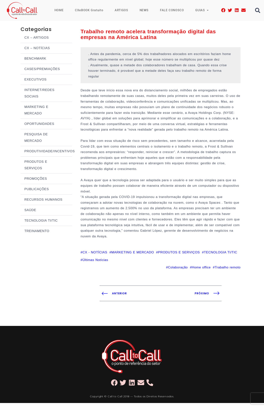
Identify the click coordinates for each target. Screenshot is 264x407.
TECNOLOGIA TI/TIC (41, 221)
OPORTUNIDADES (39, 124)
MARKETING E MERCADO (36, 111)
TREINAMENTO (36, 231)
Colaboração (178, 271)
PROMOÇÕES (35, 179)
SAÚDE (30, 210)
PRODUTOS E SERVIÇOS (35, 165)
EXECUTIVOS (35, 80)
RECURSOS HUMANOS (43, 200)
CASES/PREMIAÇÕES (42, 69)
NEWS (143, 10)
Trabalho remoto (228, 271)
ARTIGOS (121, 10)
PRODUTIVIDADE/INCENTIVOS (48, 152)
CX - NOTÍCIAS (94, 256)
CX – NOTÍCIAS (37, 48)
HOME (58, 10)
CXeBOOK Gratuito (88, 10)
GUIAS (202, 10)
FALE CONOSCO (172, 10)
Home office (201, 271)
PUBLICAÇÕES (36, 190)
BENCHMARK (35, 59)
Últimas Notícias (95, 264)
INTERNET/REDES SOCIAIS (39, 94)
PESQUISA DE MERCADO (36, 138)
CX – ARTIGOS (36, 38)
